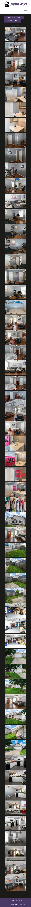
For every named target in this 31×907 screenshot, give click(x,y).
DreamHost (21, 904)
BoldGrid (19, 900)
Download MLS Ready (13, 17)
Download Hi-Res (12, 21)
